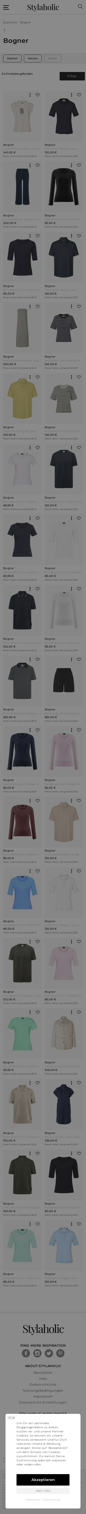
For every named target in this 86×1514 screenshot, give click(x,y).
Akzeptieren (43, 1480)
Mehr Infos (43, 1490)
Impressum (33, 1499)
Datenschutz (51, 1499)
